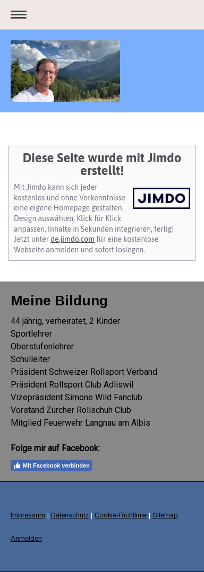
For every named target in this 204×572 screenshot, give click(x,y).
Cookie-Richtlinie (121, 515)
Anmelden (26, 538)
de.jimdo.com (72, 239)
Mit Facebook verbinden (51, 465)
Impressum (28, 515)
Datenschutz (70, 515)
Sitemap (165, 515)
